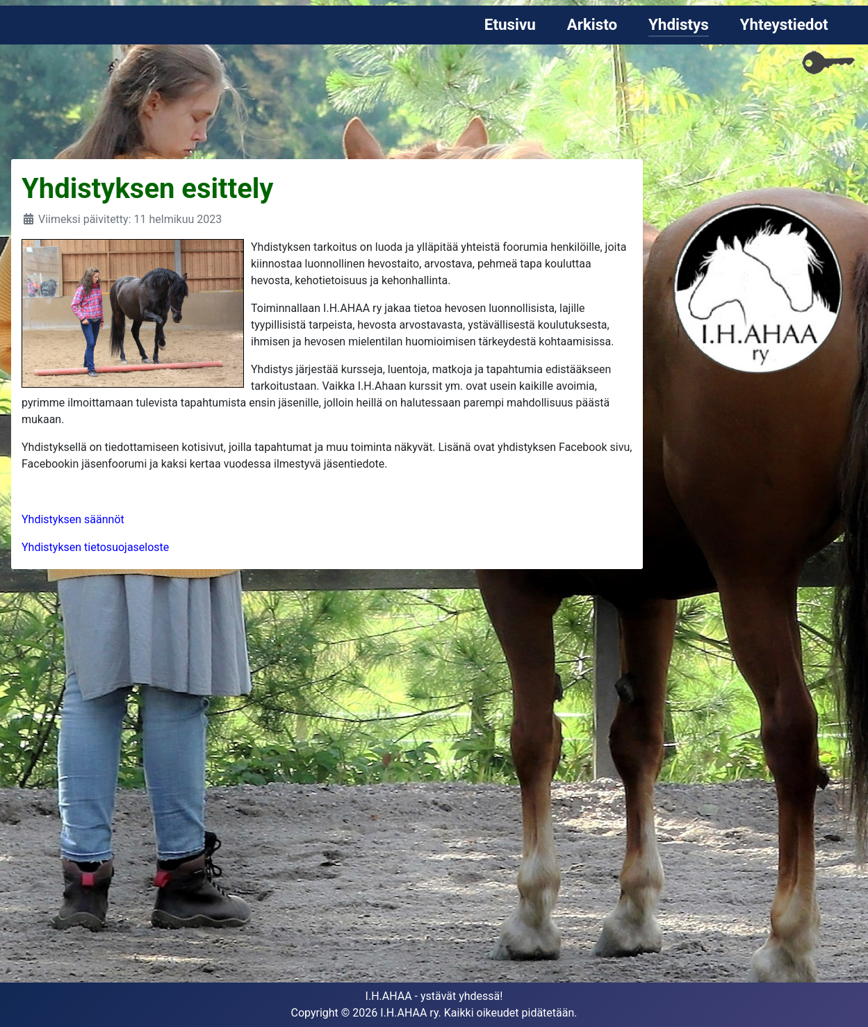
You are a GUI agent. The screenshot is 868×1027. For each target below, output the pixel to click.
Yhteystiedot (784, 24)
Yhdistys (678, 24)
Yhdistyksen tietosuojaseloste (95, 547)
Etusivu (510, 24)
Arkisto (592, 24)
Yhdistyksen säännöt (73, 519)
